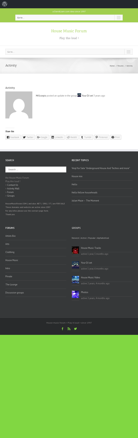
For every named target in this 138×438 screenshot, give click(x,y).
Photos (84, 292)
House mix (77, 176)
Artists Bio (10, 235)
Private (8, 276)
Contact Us (12, 185)
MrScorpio (41, 95)
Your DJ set (87, 95)
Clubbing (9, 252)
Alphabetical (103, 238)
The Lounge (11, 284)
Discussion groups (14, 292)
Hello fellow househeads (84, 192)
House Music (11, 260)
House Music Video (90, 277)
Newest (75, 238)
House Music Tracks (91, 248)
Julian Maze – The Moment (85, 200)
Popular (91, 238)
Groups (11, 195)
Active (84, 238)
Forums (120, 66)
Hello (74, 184)
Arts (7, 244)
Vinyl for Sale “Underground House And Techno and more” (101, 168)
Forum (10, 192)
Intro (7, 268)
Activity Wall (13, 188)
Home (112, 66)
